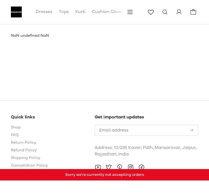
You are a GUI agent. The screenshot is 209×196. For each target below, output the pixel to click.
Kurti (80, 11)
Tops (64, 11)
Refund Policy (24, 150)
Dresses (44, 11)
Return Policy (23, 142)
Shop (16, 127)
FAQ (15, 135)
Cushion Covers (108, 11)
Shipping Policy (25, 157)
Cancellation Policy (29, 165)
